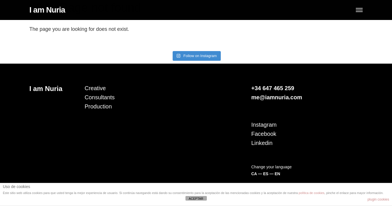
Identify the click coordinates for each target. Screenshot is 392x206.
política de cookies (311, 193)
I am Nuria (47, 9)
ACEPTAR (196, 198)
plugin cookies (378, 199)
